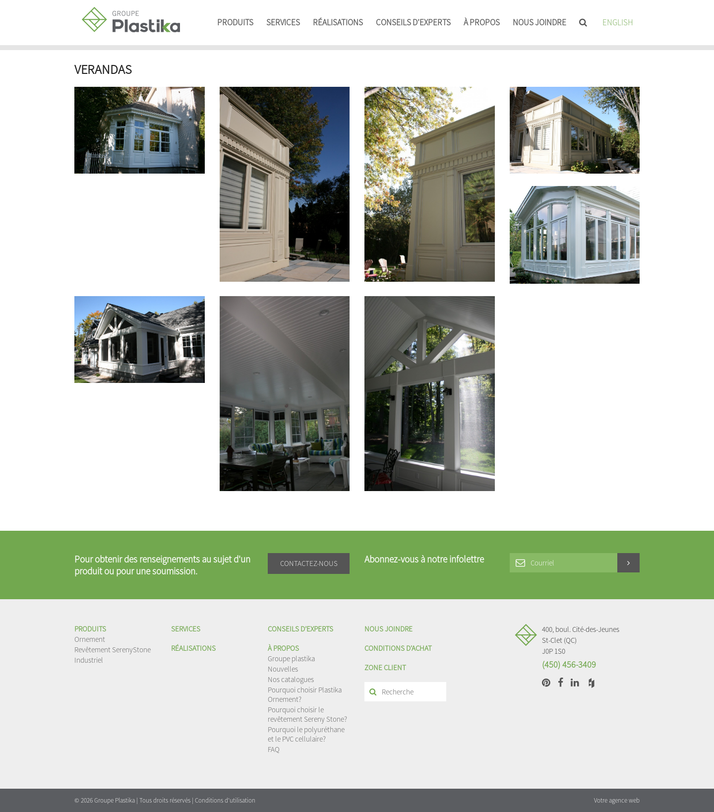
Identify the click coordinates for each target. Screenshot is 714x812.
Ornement (89, 639)
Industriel (88, 660)
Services (283, 22)
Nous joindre (539, 22)
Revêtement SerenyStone (112, 649)
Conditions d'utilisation (225, 800)
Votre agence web (617, 800)
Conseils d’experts (413, 22)
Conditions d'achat (398, 648)
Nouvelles (283, 669)
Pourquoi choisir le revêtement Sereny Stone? (307, 714)
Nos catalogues (291, 679)
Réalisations (338, 22)
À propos (482, 22)
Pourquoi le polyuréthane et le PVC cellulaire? (306, 734)
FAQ (274, 749)
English (617, 22)
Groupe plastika (291, 658)
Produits (235, 22)
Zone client (385, 667)
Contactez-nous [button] (309, 563)
